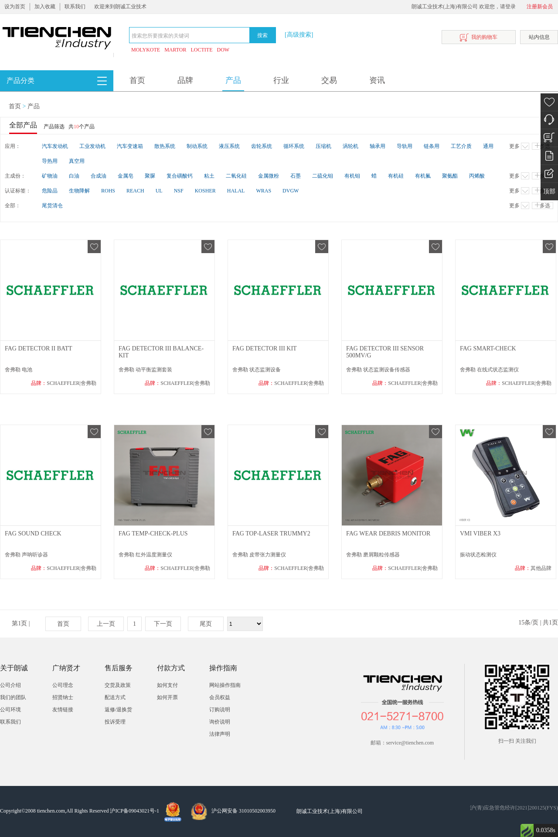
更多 (519, 146)
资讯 (377, 80)
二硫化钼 (322, 176)
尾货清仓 (52, 205)
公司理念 (62, 685)
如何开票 (167, 697)
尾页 (206, 624)
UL (159, 191)
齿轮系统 (261, 146)
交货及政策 (118, 685)
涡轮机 (350, 146)
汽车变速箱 (130, 146)
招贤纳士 (62, 697)
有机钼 (352, 176)
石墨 (295, 176)
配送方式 (115, 697)
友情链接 (62, 710)
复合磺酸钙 (180, 176)
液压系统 (229, 146)
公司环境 (10, 710)
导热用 (50, 161)
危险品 (50, 191)
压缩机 (323, 146)
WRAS (263, 191)
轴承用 (377, 146)
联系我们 (75, 6)
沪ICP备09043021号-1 (134, 811)
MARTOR (175, 50)
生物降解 (79, 191)
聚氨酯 (450, 176)
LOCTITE (202, 50)
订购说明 (219, 710)
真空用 (77, 161)
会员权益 (219, 697)
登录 (510, 6)
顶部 (549, 191)
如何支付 (167, 685)
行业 (281, 80)
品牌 (185, 80)
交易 (329, 80)
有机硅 (396, 176)
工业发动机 (92, 146)
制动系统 (197, 146)
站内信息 (539, 37)
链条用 (431, 146)
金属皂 (125, 176)
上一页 (106, 624)
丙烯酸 (477, 176)
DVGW (290, 191)
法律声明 (219, 734)
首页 (137, 80)
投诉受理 (115, 722)
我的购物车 (478, 38)
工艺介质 (461, 146)
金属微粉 (268, 176)
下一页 (163, 624)
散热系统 (164, 146)
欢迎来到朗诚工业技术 (120, 6)
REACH (135, 191)
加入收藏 (44, 6)
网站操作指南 (225, 685)
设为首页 (14, 6)
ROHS (108, 191)
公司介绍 (10, 685)
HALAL (236, 191)
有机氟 (423, 176)
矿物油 (50, 176)
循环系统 (293, 146)
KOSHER (205, 191)
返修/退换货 (118, 710)
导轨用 (404, 146)
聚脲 (150, 176)
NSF (179, 191)
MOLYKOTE (145, 50)
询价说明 (219, 722)
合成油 (98, 176)
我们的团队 (13, 697)
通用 (488, 146)
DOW (223, 50)
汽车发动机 (55, 146)
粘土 (209, 176)
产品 (233, 80)
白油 (74, 176)
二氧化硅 (236, 176)
